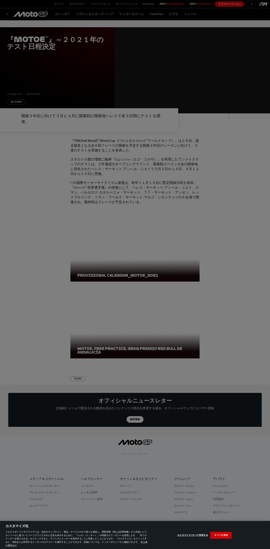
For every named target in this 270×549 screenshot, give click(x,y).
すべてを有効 (221, 535)
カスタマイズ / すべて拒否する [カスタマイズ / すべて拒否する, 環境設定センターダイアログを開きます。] (192, 535)
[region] (135, 535)
